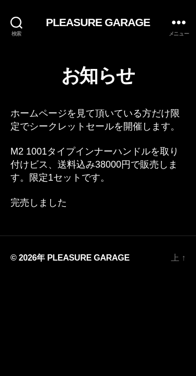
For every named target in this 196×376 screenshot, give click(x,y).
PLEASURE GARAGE (98, 22)
